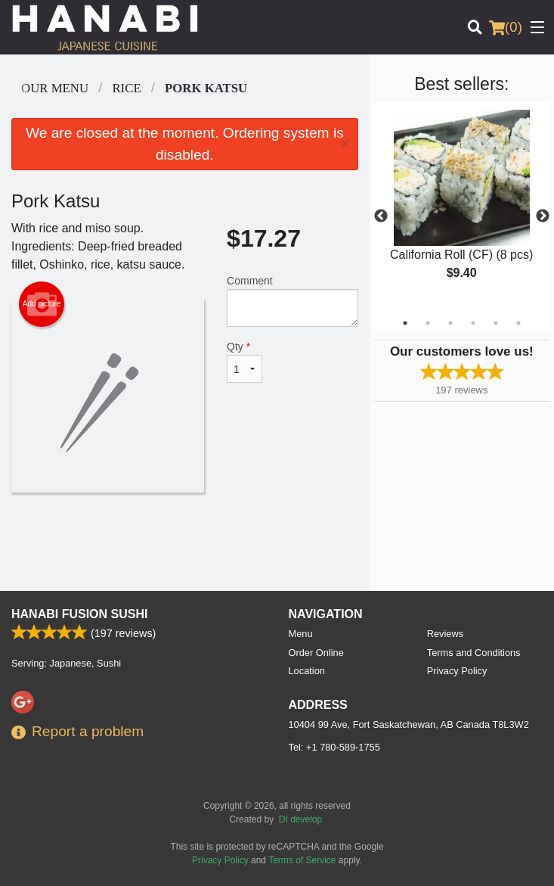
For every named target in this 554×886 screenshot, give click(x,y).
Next (542, 216)
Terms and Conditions (474, 652)
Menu (301, 633)
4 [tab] (473, 323)
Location (307, 670)
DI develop (300, 819)
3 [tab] (450, 323)
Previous (380, 216)
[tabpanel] (461, 207)
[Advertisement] (184, 542)
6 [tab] (518, 323)
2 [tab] (427, 323)
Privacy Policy (457, 670)
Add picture (42, 304)
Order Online (316, 652)
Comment (292, 301)
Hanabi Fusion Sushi (79, 614)
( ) (505, 27)
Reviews (445, 633)
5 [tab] (495, 323)
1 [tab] (405, 323)
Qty (244, 361)
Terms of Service (302, 860)
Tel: (334, 747)
